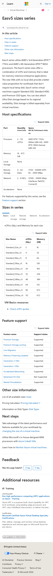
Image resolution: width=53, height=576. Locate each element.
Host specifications (13, 38)
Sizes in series (10, 42)
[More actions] (48, 10)
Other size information (14, 49)
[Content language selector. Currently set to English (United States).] (15, 546)
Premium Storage (11, 339)
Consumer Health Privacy (13, 568)
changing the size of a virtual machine (20, 431)
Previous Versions (24, 560)
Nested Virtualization (12, 382)
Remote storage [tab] (22, 217)
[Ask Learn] (43, 10)
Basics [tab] (5, 215)
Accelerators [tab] (44, 215)
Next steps (9, 53)
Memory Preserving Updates (16, 355)
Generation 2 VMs (11, 360)
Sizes (28, 396)
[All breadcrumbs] (4, 10)
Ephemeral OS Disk (12, 376)
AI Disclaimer (8, 560)
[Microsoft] (26, 4)
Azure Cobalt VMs (27, 441)
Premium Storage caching (15, 344)
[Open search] (41, 3)
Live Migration (10, 350)
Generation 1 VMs (11, 366)
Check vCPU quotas (19, 308)
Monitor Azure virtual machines (31, 447)
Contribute (7, 564)
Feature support (11, 45)
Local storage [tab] (13, 217)
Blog (37, 560)
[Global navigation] (3, 3)
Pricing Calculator (29, 402)
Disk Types (34, 409)
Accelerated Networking (14, 371)
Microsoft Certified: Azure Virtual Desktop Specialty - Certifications (25, 516)
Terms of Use (35, 568)
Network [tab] (33, 215)
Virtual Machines (17, 10)
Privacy (18, 564)
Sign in (48, 3)
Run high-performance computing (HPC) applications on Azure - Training (26, 497)
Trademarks (7, 572)
